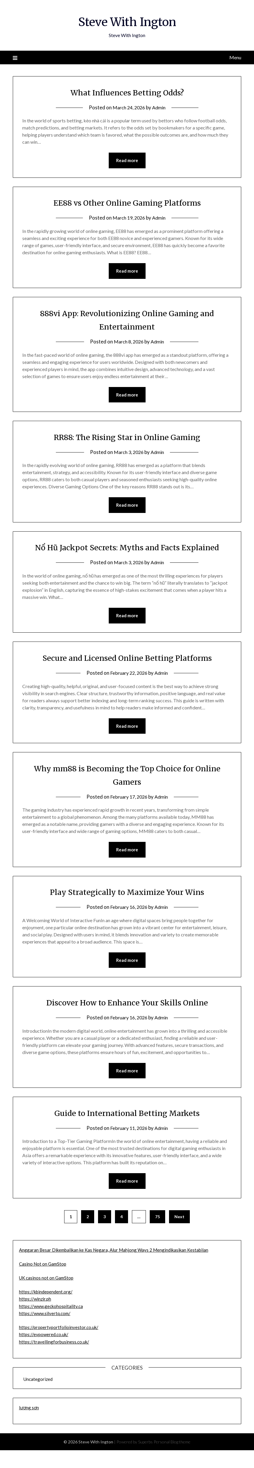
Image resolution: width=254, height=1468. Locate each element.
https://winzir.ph (35, 1316)
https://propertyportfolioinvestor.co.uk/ (58, 1345)
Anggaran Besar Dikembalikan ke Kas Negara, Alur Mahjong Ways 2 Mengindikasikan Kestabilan (113, 1267)
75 (157, 1234)
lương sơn (29, 1425)
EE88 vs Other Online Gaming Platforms (127, 203)
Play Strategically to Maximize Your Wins (127, 908)
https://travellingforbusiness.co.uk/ (54, 1359)
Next (179, 1234)
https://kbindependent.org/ (45, 1309)
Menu (235, 57)
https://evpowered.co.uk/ (43, 1352)
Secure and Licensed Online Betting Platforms (127, 673)
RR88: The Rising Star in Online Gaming (127, 438)
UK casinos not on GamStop (46, 1295)
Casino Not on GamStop (42, 1281)
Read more (127, 160)
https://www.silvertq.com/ (44, 1331)
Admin (160, 107)
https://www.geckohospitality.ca (51, 1324)
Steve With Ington (127, 21)
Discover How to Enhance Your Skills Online (127, 1019)
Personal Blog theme (172, 1459)
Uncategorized (38, 1397)
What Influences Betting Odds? (127, 92)
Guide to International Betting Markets (127, 1130)
